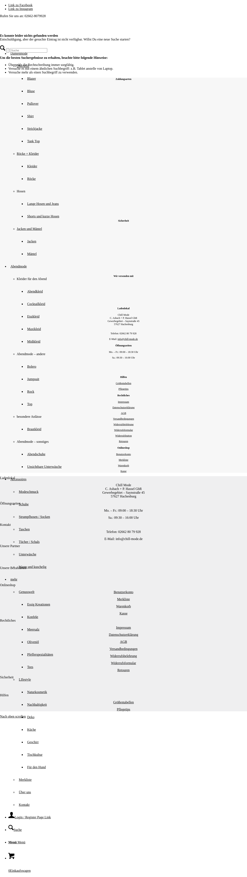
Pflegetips (123, 388)
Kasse (124, 471)
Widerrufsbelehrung (123, 424)
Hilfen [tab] (4, 695)
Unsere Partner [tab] (10, 546)
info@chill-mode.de (128, 339)
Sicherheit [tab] (7, 677)
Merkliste (123, 459)
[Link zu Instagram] (20, 9)
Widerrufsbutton (123, 435)
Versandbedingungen (123, 418)
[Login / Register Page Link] (29, 817)
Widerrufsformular (123, 430)
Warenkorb (123, 465)
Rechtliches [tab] (8, 620)
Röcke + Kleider (28, 153)
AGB (123, 413)
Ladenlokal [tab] (7, 478)
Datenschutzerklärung (123, 407)
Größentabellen (123, 383)
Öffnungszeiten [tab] (10, 503)
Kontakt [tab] (5, 524)
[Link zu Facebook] (20, 5)
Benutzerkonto (123, 454)
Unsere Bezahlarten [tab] (13, 568)
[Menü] (16, 842)
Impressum (123, 401)
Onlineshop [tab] (7, 585)
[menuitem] (132, 723)
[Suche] (15, 830)
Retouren (123, 441)
